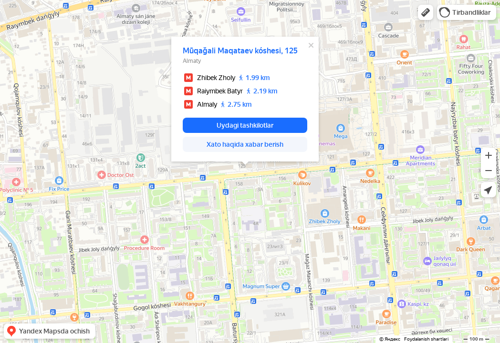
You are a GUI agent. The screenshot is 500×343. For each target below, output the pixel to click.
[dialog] (245, 99)
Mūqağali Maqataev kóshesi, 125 (240, 50)
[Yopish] (311, 45)
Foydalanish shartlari (426, 339)
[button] (425, 12)
